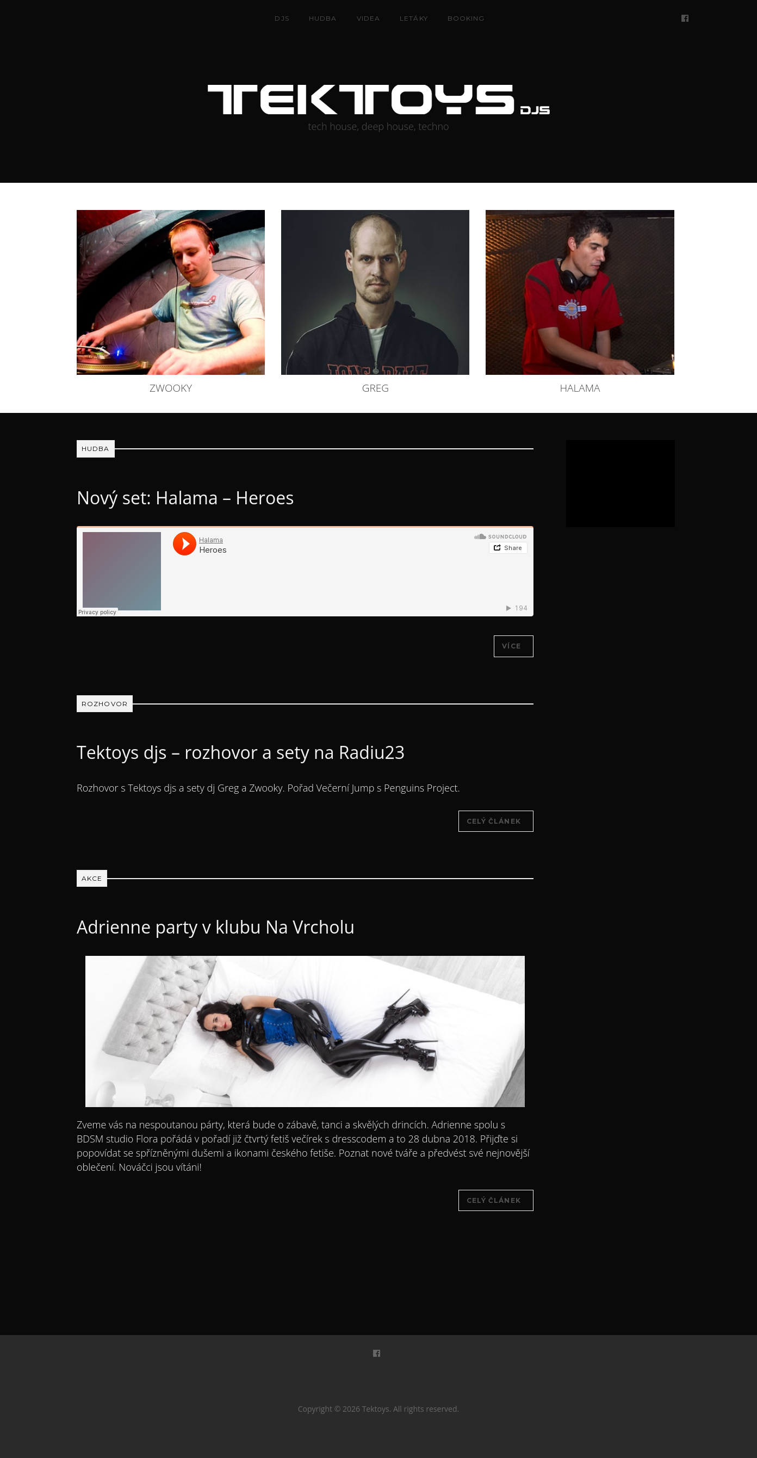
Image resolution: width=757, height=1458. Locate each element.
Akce (92, 878)
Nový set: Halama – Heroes (185, 497)
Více (511, 646)
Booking (466, 18)
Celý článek (494, 821)
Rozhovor (105, 704)
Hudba (323, 18)
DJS (282, 18)
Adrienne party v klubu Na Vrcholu (216, 926)
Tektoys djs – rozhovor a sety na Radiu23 (241, 752)
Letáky (414, 18)
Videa (369, 18)
